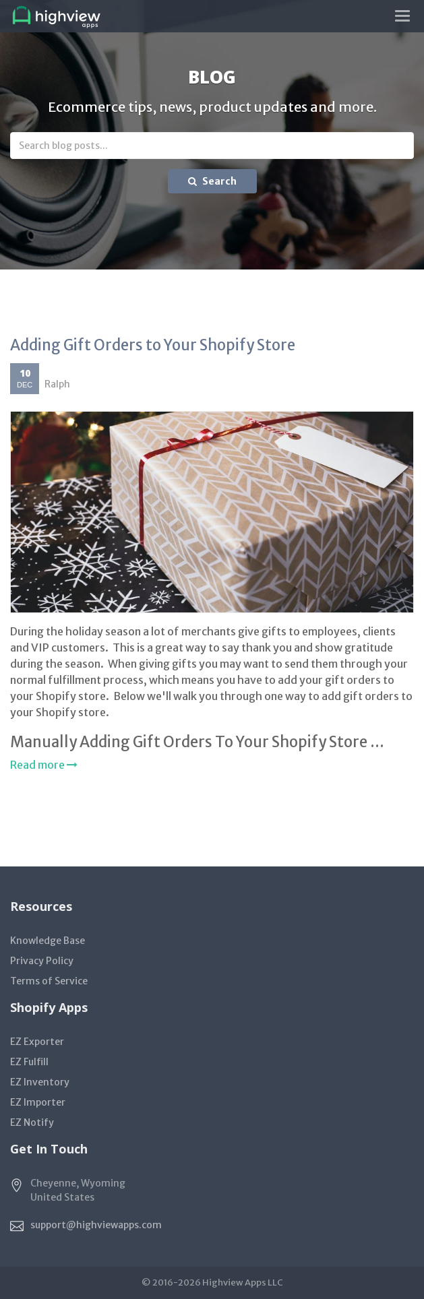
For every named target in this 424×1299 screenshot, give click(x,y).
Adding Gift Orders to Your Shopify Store (152, 345)
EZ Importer (37, 1102)
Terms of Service (49, 981)
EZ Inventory (39, 1082)
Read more (44, 764)
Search (212, 181)
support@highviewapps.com (96, 1225)
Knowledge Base (47, 940)
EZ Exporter (37, 1042)
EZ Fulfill (29, 1062)
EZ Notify (32, 1122)
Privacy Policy (41, 961)
